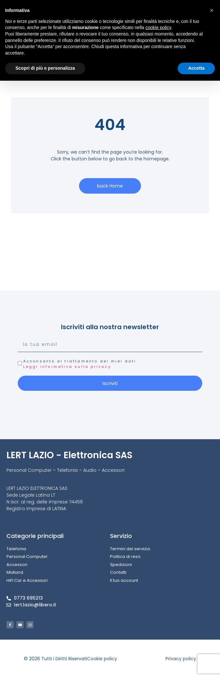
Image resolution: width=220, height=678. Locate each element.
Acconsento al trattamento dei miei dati (79, 364)
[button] (211, 10)
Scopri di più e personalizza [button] (45, 68)
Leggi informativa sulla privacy (67, 366)
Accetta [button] (196, 68)
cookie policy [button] (158, 27)
